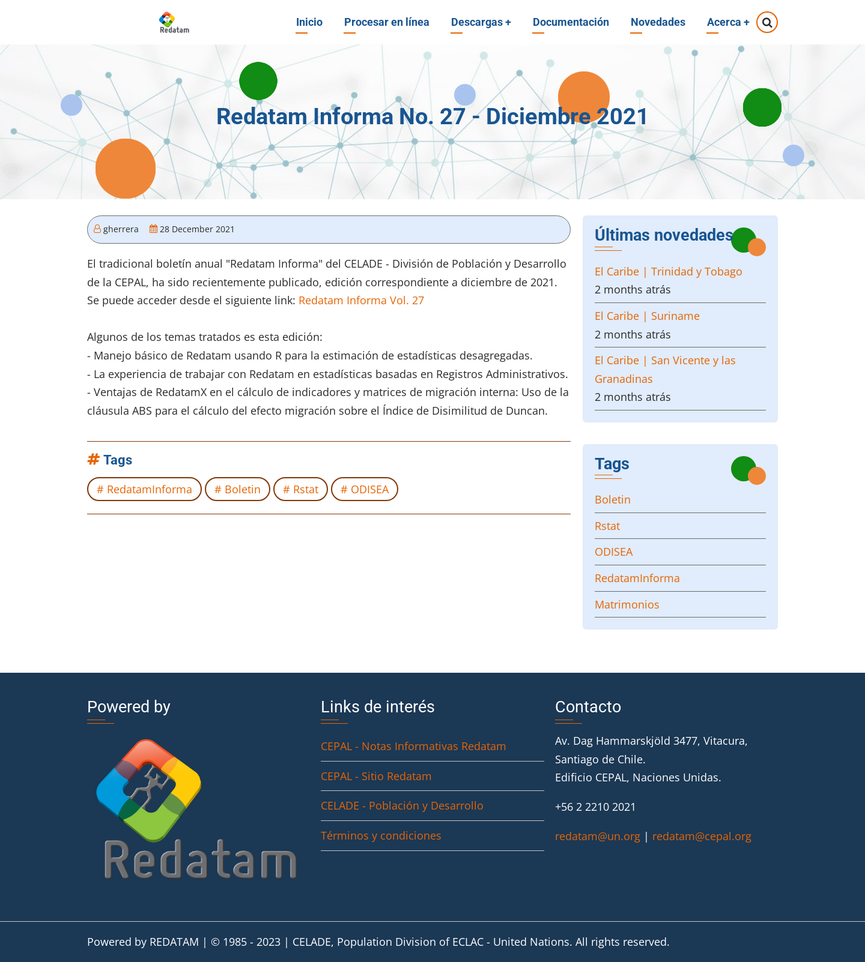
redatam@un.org (597, 836)
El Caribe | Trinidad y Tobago (668, 271)
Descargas (481, 22)
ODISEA (370, 489)
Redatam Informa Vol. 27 (361, 300)
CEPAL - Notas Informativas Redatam (413, 746)
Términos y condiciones (381, 835)
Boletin (243, 489)
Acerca (728, 22)
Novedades (658, 22)
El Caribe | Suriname (647, 315)
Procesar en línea (386, 22)
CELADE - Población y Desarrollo (402, 805)
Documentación (571, 22)
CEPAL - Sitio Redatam (376, 776)
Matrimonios (627, 604)
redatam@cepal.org (701, 836)
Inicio (309, 22)
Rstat (305, 489)
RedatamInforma (149, 489)
